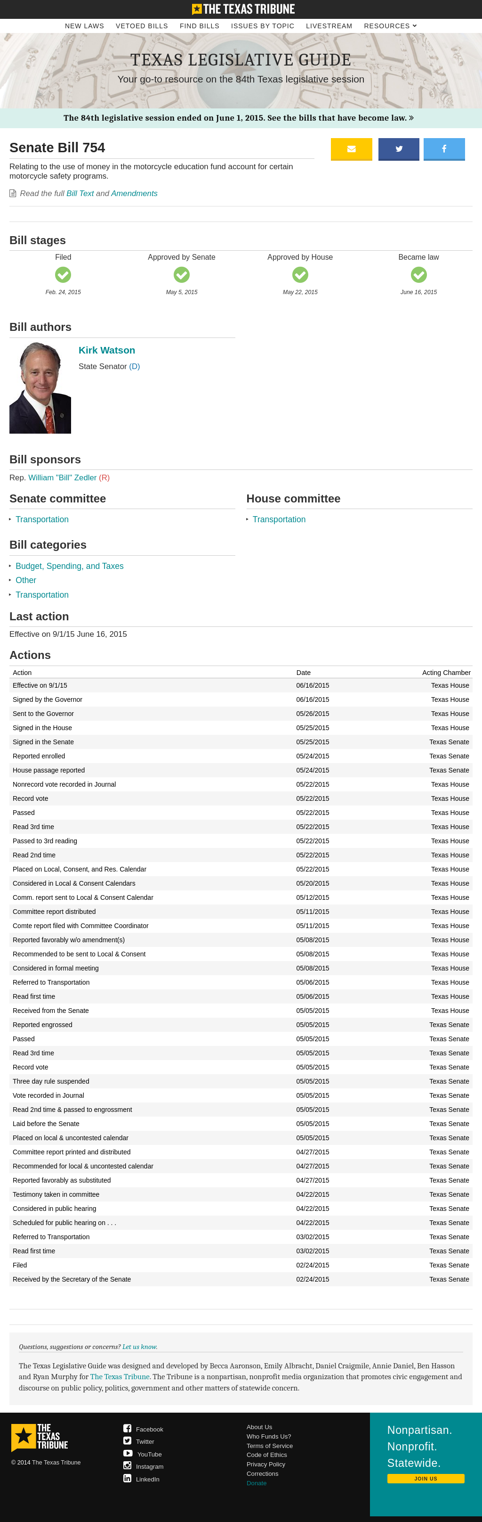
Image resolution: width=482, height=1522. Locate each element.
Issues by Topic (263, 26)
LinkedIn (141, 1479)
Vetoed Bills (142, 26)
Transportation (42, 519)
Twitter (138, 1441)
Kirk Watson (107, 350)
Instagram (143, 1466)
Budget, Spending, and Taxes (70, 566)
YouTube (142, 1454)
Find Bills (200, 26)
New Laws (84, 26)
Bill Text (80, 193)
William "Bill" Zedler (69, 477)
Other (26, 580)
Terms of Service (270, 1445)
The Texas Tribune (120, 1376)
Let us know (139, 1346)
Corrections (262, 1473)
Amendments (134, 193)
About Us (259, 1427)
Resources (390, 26)
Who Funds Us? (269, 1436)
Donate (257, 1483)
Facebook (143, 1429)
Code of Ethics (267, 1454)
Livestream (329, 26)
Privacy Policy (266, 1464)
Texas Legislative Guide (241, 59)
